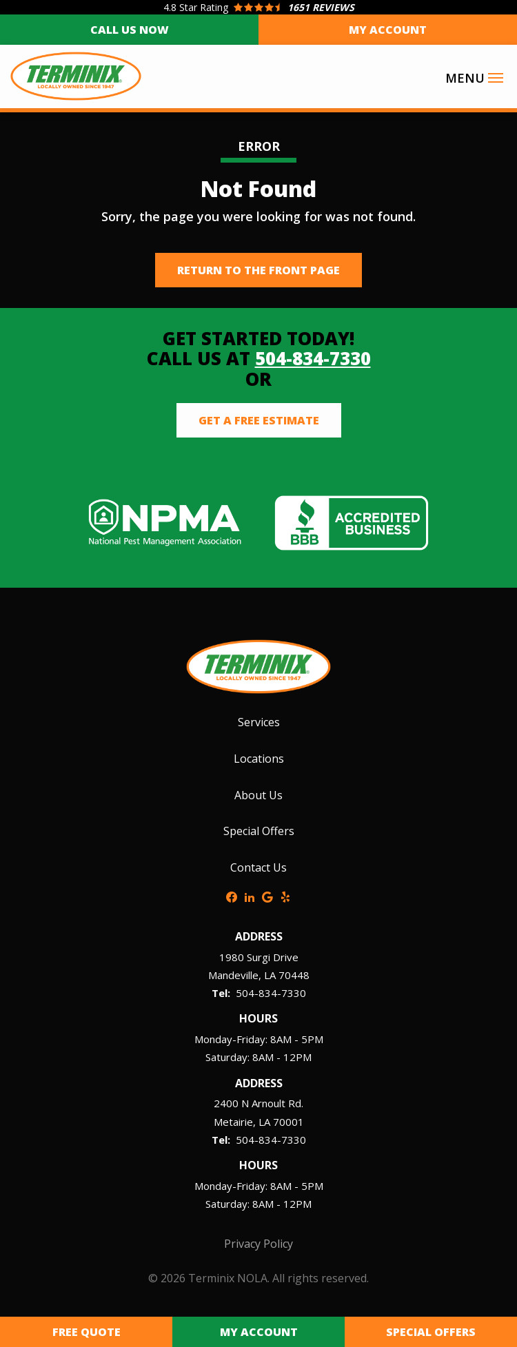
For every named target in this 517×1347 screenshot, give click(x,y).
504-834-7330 (313, 358)
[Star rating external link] (258, 7)
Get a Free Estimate (259, 420)
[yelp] (285, 896)
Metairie (233, 1122)
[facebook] (232, 896)
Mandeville (233, 975)
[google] (267, 896)
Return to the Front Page (258, 270)
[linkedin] (249, 896)
